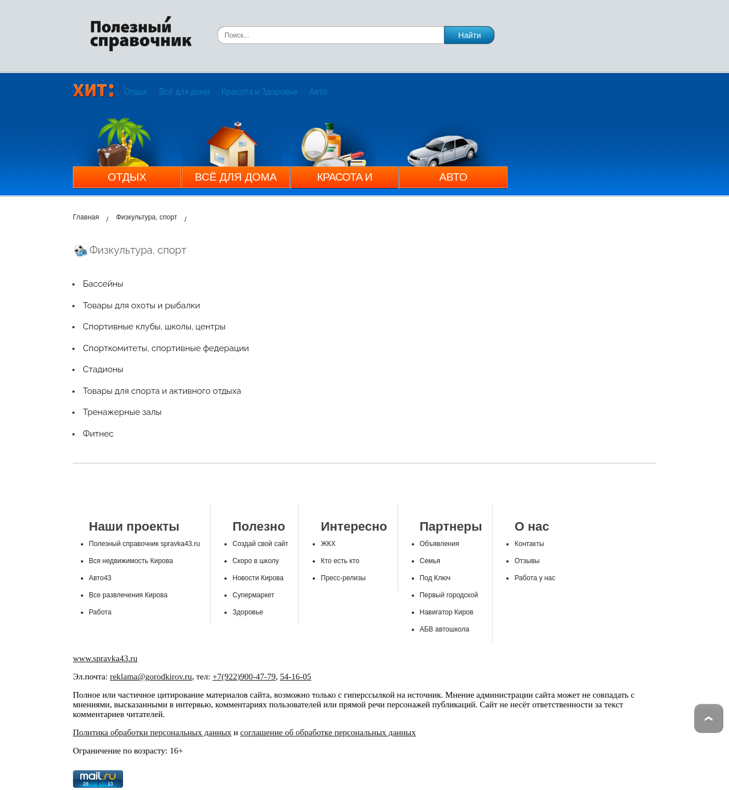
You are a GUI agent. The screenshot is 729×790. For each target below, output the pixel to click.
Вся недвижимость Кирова (131, 561)
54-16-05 (296, 676)
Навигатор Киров (446, 612)
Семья (430, 561)
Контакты (529, 544)
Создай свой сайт (260, 544)
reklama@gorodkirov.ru (151, 676)
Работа (100, 612)
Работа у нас (534, 578)
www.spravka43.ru (105, 658)
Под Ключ (435, 578)
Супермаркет (253, 595)
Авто (318, 91)
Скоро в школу (255, 561)
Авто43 (100, 578)
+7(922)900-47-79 (244, 676)
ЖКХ (328, 544)
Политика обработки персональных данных (152, 732)
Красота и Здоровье (260, 91)
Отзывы (526, 561)
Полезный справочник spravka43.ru (144, 544)
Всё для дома (184, 91)
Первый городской (449, 595)
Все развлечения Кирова (128, 595)
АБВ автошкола (444, 629)
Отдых (136, 91)
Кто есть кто (340, 561)
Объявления (439, 544)
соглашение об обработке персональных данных (328, 732)
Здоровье (247, 612)
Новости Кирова (258, 578)
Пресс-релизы (343, 578)
